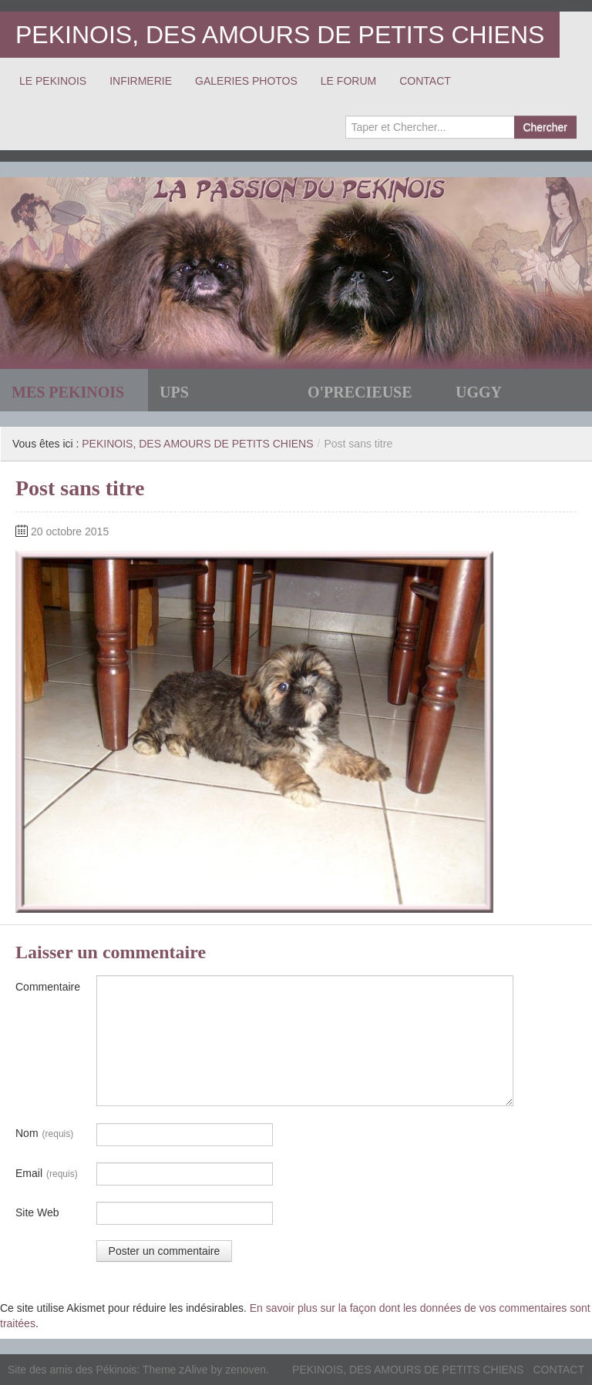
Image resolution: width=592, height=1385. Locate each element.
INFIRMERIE (140, 81)
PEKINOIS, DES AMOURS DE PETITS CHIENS (279, 35)
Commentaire (47, 987)
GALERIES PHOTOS (246, 81)
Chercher (545, 127)
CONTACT (425, 81)
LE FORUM (348, 81)
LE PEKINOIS (52, 81)
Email (46, 1173)
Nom (44, 1133)
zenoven (245, 1369)
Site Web (37, 1212)
